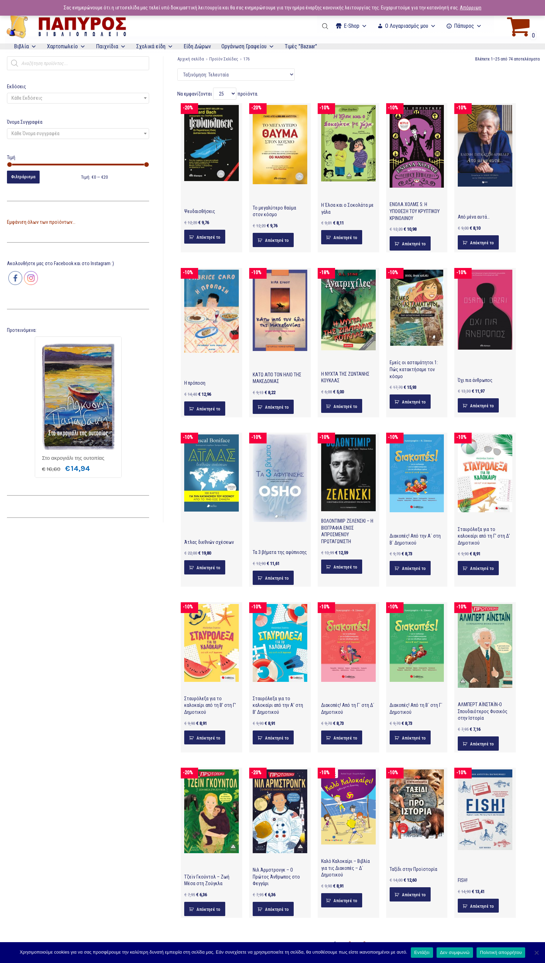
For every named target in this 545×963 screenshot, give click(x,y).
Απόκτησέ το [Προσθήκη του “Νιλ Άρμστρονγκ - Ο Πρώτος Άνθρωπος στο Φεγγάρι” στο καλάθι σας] (277, 909)
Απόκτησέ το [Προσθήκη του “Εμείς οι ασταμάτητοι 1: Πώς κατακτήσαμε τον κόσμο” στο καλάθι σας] (414, 402)
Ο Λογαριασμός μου (410, 26)
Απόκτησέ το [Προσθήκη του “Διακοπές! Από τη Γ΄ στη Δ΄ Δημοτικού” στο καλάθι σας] (345, 738)
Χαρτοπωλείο (66, 46)
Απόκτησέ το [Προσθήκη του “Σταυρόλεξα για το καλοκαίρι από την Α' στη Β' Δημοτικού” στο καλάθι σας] (277, 738)
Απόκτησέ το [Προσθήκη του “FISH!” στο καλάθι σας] (482, 906)
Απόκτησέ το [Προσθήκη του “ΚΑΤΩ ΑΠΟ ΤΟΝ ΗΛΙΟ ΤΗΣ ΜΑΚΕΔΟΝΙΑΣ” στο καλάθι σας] (277, 407)
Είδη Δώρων (197, 46)
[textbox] (78, 98)
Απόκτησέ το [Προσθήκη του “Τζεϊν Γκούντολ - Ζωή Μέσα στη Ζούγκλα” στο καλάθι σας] (208, 909)
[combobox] (78, 98)
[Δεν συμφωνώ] (536, 952)
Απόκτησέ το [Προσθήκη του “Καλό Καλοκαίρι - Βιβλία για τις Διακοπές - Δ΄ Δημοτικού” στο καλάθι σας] (345, 900)
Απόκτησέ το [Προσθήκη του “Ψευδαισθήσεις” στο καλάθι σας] (208, 237)
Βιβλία (25, 46)
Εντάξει (422, 952)
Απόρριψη (470, 8)
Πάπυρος (468, 26)
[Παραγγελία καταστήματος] (236, 74)
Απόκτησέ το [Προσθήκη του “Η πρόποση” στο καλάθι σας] (208, 408)
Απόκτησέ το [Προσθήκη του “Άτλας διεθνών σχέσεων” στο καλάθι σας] (208, 567)
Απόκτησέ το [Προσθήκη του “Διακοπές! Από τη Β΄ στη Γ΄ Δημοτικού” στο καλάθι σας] (414, 738)
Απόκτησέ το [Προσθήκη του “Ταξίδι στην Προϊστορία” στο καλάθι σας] (414, 894)
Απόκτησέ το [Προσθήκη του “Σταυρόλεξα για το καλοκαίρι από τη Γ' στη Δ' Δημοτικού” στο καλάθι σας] (482, 568)
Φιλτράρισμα (23, 176)
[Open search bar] (325, 26)
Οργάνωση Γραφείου (247, 46)
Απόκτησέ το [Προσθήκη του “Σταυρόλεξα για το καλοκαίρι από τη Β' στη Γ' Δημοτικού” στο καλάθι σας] (208, 738)
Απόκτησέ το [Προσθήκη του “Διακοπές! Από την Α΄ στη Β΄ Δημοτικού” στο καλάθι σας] (414, 568)
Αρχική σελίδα (190, 59)
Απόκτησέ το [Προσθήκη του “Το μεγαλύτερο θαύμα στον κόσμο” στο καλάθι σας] (277, 240)
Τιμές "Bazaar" (301, 46)
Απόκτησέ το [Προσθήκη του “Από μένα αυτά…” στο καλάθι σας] (482, 242)
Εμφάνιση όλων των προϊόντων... (41, 222)
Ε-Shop (355, 26)
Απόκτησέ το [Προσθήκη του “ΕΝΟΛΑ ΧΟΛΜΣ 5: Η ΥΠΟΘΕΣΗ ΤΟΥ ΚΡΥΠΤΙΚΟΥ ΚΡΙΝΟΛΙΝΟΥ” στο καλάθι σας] (414, 243)
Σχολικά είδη (154, 46)
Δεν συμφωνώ (455, 952)
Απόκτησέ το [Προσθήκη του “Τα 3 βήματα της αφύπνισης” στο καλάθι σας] (277, 578)
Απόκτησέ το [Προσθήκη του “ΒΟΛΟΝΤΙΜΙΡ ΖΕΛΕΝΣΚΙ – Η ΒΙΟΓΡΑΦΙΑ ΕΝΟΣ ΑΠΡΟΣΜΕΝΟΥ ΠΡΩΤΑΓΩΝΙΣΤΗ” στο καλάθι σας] (345, 567)
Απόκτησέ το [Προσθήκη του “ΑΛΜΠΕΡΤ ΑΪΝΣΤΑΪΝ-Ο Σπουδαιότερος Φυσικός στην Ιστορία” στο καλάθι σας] (482, 743)
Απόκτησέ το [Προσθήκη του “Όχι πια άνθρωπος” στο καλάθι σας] (482, 405)
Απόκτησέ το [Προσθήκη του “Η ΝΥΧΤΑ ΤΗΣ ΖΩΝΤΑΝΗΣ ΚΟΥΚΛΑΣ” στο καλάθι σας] (345, 406)
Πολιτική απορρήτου (501, 952)
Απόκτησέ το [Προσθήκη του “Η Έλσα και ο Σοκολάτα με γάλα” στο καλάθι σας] (345, 237)
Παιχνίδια (111, 46)
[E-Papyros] (66, 26)
